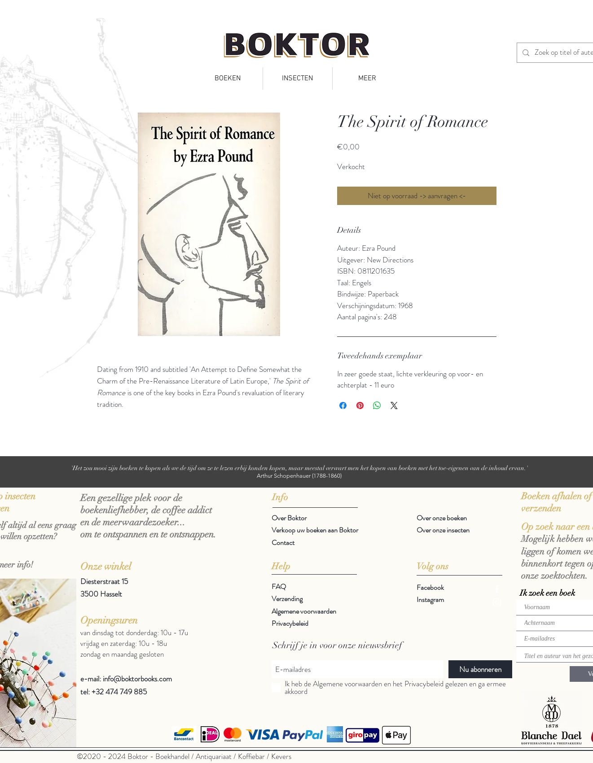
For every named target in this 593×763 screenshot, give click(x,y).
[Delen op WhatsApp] (377, 405)
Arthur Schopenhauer (284, 475)
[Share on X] (394, 405)
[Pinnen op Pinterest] (360, 405)
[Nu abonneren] (480, 669)
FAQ (279, 586)
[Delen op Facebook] (343, 405)
